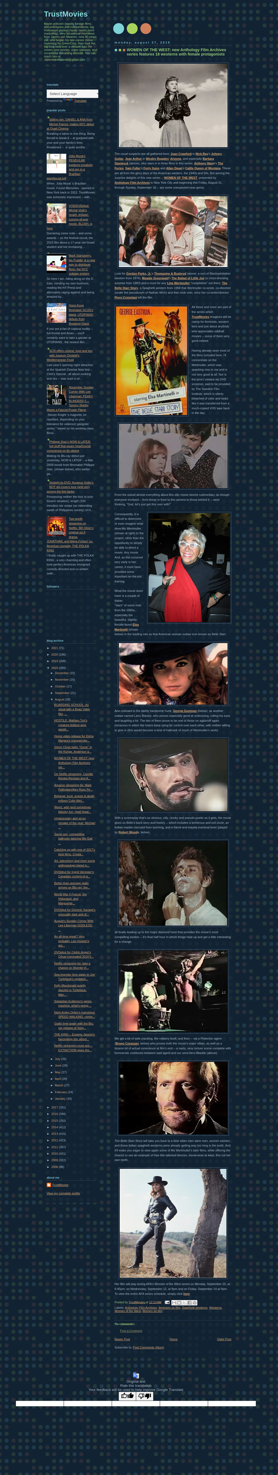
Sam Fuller (132, 168)
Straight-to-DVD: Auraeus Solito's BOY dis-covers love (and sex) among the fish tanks (70, 487)
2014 (55, 1127)
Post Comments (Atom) (148, 1347)
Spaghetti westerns (194, 1307)
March (59, 1085)
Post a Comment (131, 1330)
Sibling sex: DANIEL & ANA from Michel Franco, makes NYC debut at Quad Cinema (70, 124)
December (62, 673)
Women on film (152, 1311)
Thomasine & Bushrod (170, 273)
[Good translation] (127, 1396)
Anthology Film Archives (132, 182)
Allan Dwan (174, 168)
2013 (55, 1133)
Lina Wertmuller (178, 283)
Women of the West (128, 1311)
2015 (55, 1120)
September (62, 693)
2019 (55, 661)
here (187, 1293)
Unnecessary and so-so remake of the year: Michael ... (74, 823)
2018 (55, 667)
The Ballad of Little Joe (188, 278)
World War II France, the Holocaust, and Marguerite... (70, 899)
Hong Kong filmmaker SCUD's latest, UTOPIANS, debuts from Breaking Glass (81, 314)
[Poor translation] (144, 1396)
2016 (55, 1114)
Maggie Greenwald (155, 278)
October (60, 686)
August (60, 699)
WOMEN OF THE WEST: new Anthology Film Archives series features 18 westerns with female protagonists (176, 52)
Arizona (175, 158)
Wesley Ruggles (157, 158)
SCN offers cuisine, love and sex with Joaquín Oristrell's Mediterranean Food (70, 355)
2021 (55, 648)
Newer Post (122, 1339)
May (58, 1072)
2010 (55, 1153)
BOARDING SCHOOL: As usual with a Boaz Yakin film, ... (72, 709)
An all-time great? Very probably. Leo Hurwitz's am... (71, 941)
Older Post (224, 1339)
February (61, 1092)
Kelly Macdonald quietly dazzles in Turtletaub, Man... (70, 990)
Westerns (215, 1307)
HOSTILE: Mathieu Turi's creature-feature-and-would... (70, 725)
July (58, 1059)
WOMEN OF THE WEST (180, 177)
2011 (55, 1147)
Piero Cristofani (126, 297)
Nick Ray (201, 153)
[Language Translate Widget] (74, 94)
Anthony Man (203, 163)
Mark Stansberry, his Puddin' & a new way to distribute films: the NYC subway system (82, 264)
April (58, 1078)
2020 (55, 654)
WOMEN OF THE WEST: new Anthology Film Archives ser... (74, 763)
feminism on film (169, 1307)
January (60, 1098)
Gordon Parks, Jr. (138, 273)
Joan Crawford (180, 153)
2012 (55, 1140)
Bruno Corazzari (127, 1043)
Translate (75, 100)
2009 (55, 1160)
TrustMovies (200, 316)
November (62, 679)
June (58, 1065)
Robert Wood (128, 832)
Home (174, 1339)
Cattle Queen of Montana (202, 168)
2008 (55, 1167)
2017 (55, 1107)
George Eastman (185, 710)
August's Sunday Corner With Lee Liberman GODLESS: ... (74, 925)
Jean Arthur (133, 158)
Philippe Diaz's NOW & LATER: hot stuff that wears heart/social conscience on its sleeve (69, 446)
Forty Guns (151, 168)
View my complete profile (63, 1193)
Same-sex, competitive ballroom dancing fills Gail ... (73, 838)
